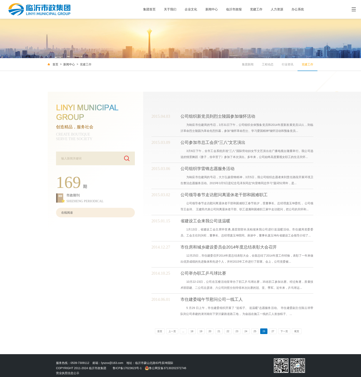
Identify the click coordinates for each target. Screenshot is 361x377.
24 (245, 331)
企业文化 (191, 9)
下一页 (284, 331)
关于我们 (170, 9)
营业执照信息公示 (67, 373)
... (183, 331)
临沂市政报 (234, 9)
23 (236, 331)
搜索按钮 (126, 158)
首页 (55, 64)
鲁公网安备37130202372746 (165, 368)
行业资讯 (287, 64)
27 (272, 331)
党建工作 (256, 9)
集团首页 (149, 9)
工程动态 (267, 64)
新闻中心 (211, 9)
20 (210, 331)
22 (228, 331)
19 (201, 331)
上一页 (172, 331)
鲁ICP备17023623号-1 (127, 368)
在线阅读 (67, 212)
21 (218, 331)
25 (255, 331)
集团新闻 (248, 64)
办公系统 (297, 9)
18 (191, 331)
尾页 (296, 331)
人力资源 (277, 9)
